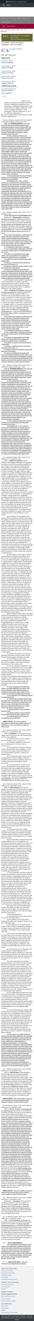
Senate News (5, 1308)
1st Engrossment (6, 66)
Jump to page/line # (6, 93)
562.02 (8, 1166)
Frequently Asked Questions (9, 1279)
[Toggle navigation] (3, 5)
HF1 (22, 29)
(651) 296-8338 (5, 1296)
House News (4, 1306)
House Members (5, 1286)
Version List (4, 49)
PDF (3, 51)
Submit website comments (8, 1301)
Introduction (4, 60)
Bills (2, 29)
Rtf (8, 51)
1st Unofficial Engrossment (8, 88)
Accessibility (4, 1277)
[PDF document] (10, 61)
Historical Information (7, 1270)
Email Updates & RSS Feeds (9, 1312)
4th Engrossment (6, 81)
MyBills (3, 1310)
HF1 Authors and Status (15, 49)
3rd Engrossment (6, 76)
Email (13, 1296)
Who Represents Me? (7, 1284)
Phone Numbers (5, 1298)
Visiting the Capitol (6, 1275)
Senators (3, 1289)
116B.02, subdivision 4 (18, 740)
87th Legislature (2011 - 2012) (12, 29)
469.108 (25, 775)
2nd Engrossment (6, 71)
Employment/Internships (8, 1273)
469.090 (18, 775)
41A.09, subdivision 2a (12, 822)
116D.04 (8, 1209)
